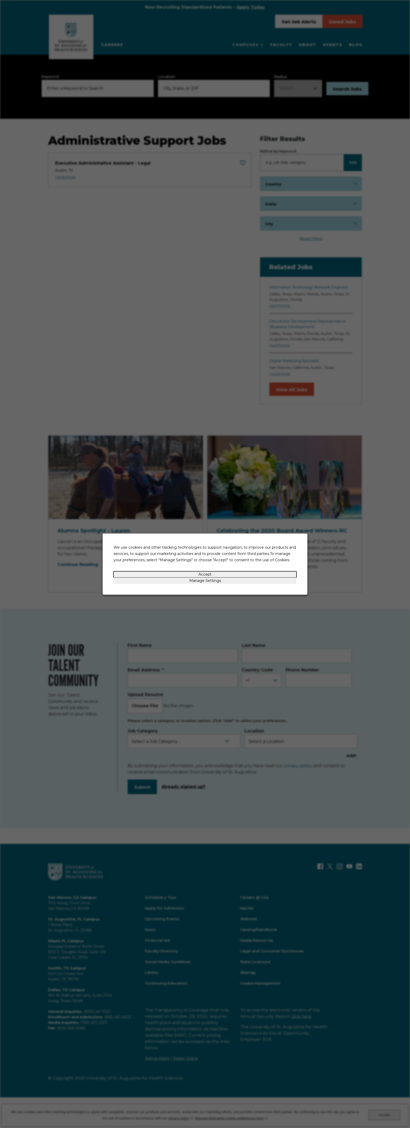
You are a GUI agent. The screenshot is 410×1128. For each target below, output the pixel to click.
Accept (205, 574)
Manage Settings (205, 580)
